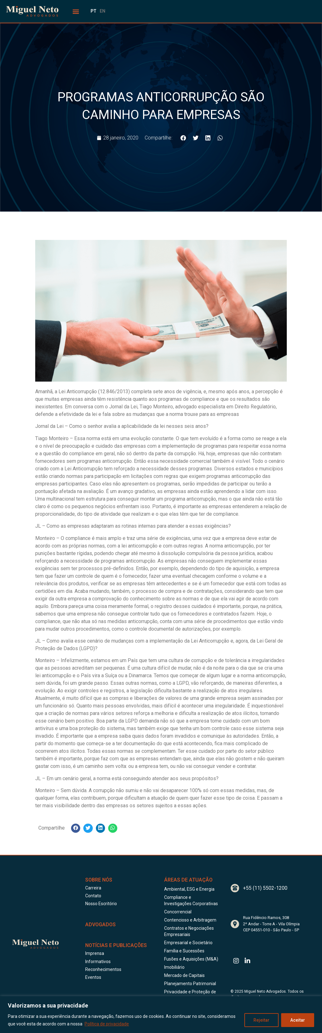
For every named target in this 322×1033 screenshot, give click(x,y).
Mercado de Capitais (184, 975)
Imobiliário (174, 967)
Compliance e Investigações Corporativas (191, 900)
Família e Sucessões (184, 950)
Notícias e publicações (116, 945)
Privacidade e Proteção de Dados (190, 995)
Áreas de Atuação (188, 880)
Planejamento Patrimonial (190, 983)
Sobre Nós (98, 880)
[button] (76, 11)
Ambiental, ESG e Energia (189, 889)
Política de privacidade (107, 1023)
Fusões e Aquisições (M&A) (191, 959)
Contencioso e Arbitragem (190, 919)
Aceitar (297, 1020)
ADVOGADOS (100, 925)
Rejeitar (261, 1020)
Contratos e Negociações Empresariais (189, 931)
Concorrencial (178, 911)
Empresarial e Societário (188, 942)
